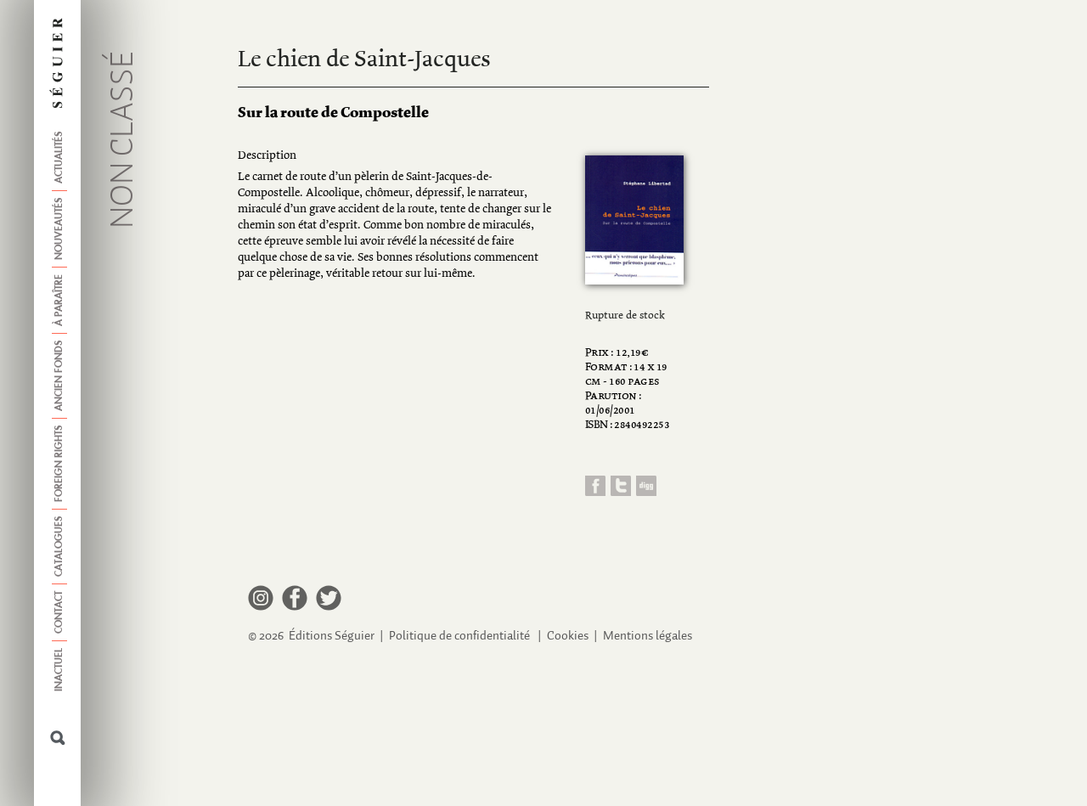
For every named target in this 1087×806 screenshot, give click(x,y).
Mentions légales (647, 635)
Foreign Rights (59, 464)
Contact (59, 612)
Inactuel (59, 669)
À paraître (59, 300)
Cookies (568, 635)
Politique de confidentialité (459, 635)
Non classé (124, 139)
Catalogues (59, 546)
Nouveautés (59, 229)
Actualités (59, 157)
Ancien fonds (59, 376)
